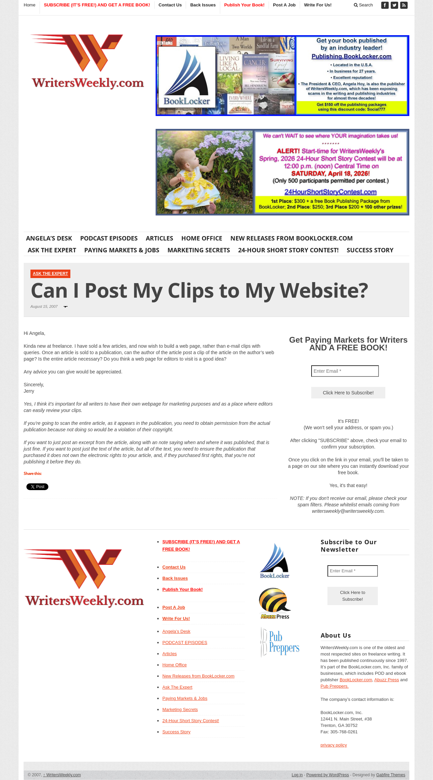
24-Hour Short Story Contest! (288, 250)
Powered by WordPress (327, 775)
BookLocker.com (356, 679)
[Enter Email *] (345, 371)
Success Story (370, 250)
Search (363, 4)
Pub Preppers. (335, 686)
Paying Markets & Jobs (121, 250)
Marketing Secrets (198, 250)
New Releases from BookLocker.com (291, 238)
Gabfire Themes (390, 775)
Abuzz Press (386, 679)
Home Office (201, 238)
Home (30, 4)
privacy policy (334, 745)
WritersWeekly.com (62, 775)
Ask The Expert (52, 250)
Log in (297, 775)
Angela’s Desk (49, 238)
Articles (159, 238)
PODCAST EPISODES (109, 238)
